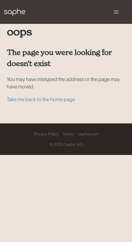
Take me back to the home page (41, 99)
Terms (68, 134)
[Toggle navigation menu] (116, 12)
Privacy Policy (46, 134)
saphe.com (88, 134)
